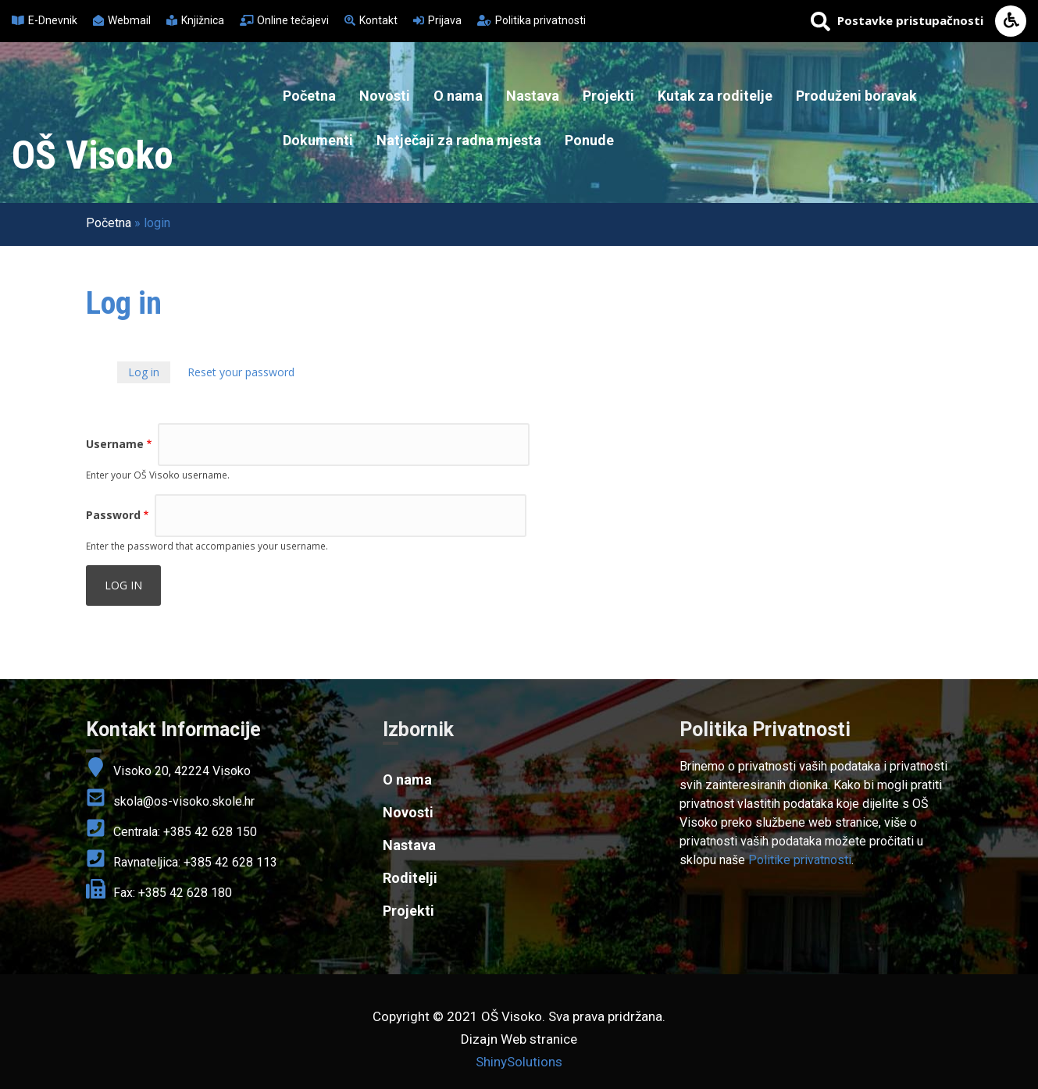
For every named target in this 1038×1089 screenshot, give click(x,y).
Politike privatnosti (799, 859)
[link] (816, 730)
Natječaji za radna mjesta (458, 140)
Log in (149, 373)
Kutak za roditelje (715, 95)
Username (115, 443)
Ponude (589, 140)
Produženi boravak (856, 95)
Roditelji (410, 878)
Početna (309, 95)
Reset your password (240, 372)
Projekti (608, 95)
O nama (458, 95)
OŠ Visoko (92, 155)
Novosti (384, 95)
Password (113, 514)
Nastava (532, 95)
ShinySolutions (519, 1061)
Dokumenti (318, 140)
